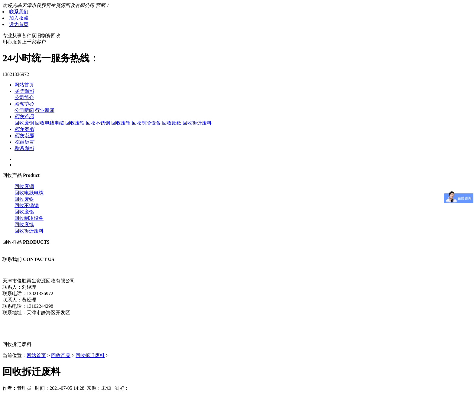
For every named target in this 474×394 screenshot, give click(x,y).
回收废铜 (24, 122)
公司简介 (24, 97)
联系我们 (18, 11)
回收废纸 (171, 122)
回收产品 (60, 355)
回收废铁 (75, 122)
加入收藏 (18, 18)
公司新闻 (24, 110)
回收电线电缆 (49, 122)
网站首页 (24, 84)
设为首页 (18, 24)
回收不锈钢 (98, 122)
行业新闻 (44, 110)
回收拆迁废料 (197, 122)
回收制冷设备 (146, 122)
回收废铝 (121, 122)
